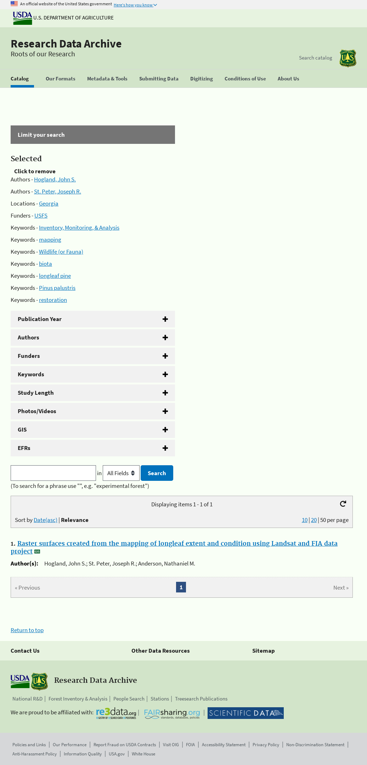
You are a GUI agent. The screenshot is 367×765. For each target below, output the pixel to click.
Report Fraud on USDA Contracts (125, 745)
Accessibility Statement (223, 745)
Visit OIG (171, 745)
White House (143, 754)
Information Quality (83, 754)
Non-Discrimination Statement (315, 745)
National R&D (27, 698)
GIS (22, 429)
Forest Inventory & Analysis (78, 698)
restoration (53, 300)
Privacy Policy (266, 745)
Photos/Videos (37, 411)
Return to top (27, 630)
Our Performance (69, 745)
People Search (129, 698)
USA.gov (117, 754)
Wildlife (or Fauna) (61, 251)
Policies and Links (29, 745)
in (119, 473)
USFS (40, 215)
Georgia (48, 203)
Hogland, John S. (55, 179)
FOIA (190, 745)
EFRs (24, 448)
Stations (160, 698)
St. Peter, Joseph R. (57, 191)
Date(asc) (45, 520)
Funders (29, 356)
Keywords (31, 374)
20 (314, 520)
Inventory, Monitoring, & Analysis (79, 227)
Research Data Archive (66, 43)
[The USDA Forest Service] (347, 58)
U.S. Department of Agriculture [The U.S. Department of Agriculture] (63, 17)
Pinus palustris (57, 288)
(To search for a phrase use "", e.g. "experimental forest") (80, 486)
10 (304, 520)
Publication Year (40, 319)
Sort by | (52, 520)
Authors (28, 337)
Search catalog (315, 57)
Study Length (36, 392)
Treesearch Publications (201, 698)
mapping (50, 239)
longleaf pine (55, 276)
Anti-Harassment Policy (34, 754)
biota (45, 264)
